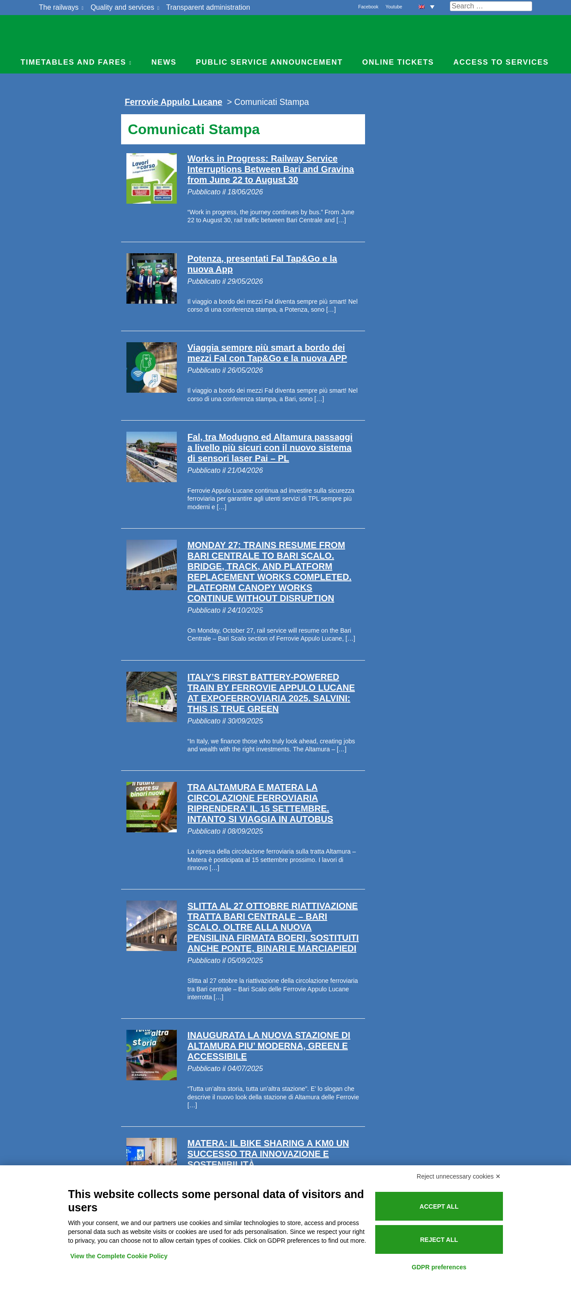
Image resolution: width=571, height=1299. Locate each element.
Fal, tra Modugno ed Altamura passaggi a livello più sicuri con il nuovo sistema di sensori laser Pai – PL (270, 447)
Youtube (393, 6)
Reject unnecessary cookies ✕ (459, 1176)
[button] (426, 6)
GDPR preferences (439, 1267)
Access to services (501, 62)
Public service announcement (269, 62)
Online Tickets (398, 62)
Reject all (439, 1239)
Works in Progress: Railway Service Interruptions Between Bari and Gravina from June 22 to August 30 (270, 169)
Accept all (438, 1206)
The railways (59, 7)
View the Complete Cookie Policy (118, 1256)
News (163, 62)
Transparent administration (208, 7)
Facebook (368, 6)
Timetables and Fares (73, 62)
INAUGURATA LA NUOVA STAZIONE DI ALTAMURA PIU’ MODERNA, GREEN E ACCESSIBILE (268, 1045)
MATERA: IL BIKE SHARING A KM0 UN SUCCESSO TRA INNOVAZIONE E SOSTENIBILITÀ (268, 1153)
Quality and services (122, 7)
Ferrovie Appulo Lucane (285, 33)
